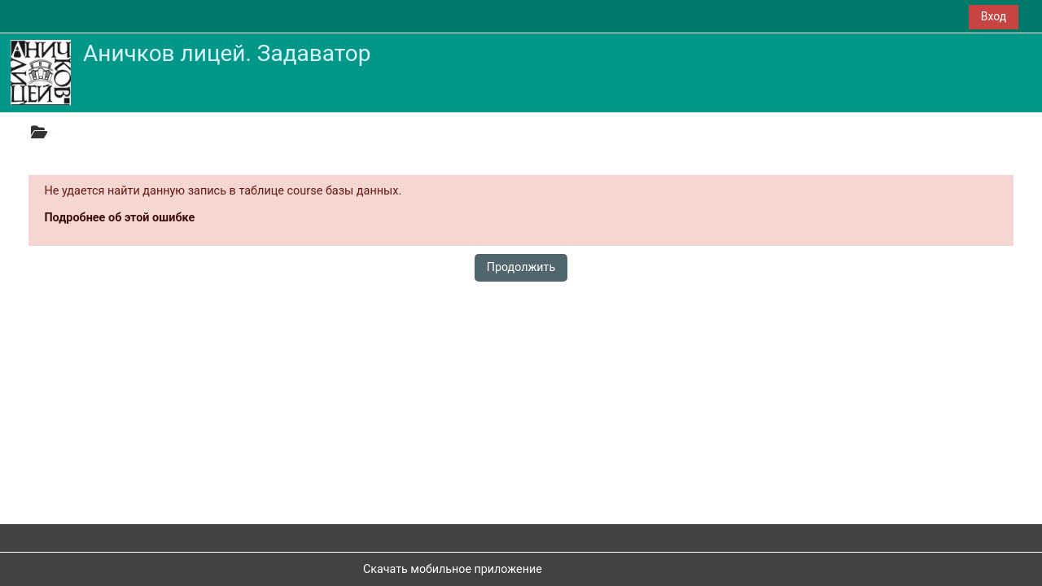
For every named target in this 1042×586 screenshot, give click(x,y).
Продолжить (521, 266)
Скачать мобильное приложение (452, 568)
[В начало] (41, 72)
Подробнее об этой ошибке (119, 218)
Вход (993, 16)
